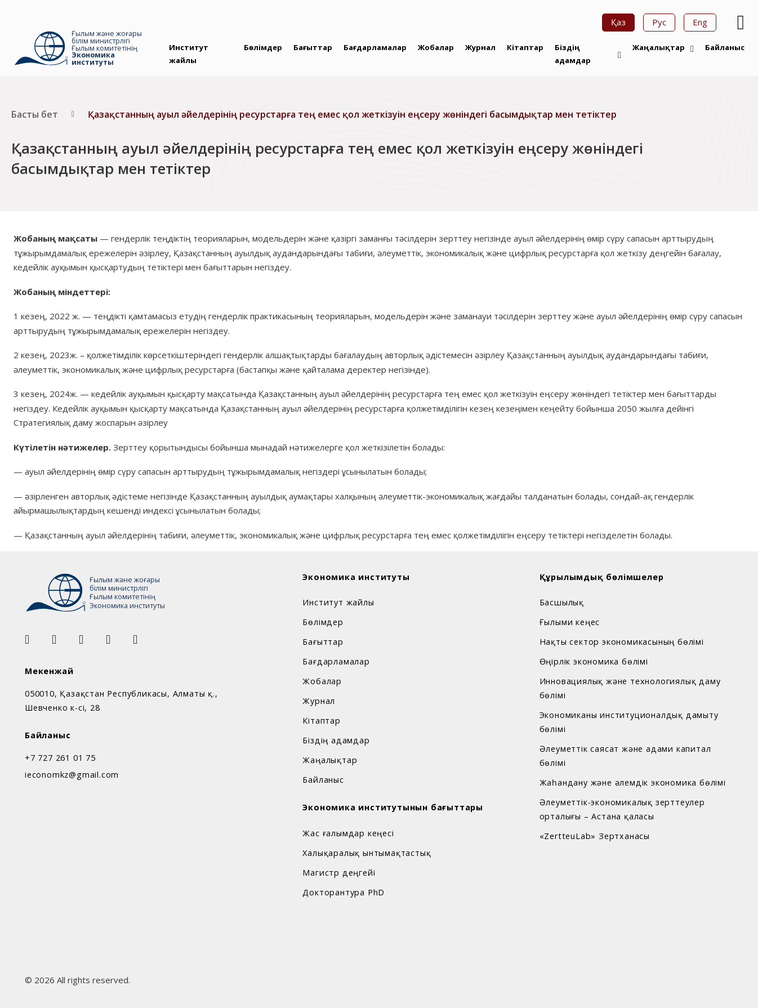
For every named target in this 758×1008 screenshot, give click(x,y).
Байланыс (724, 47)
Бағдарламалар (375, 47)
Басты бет (34, 114)
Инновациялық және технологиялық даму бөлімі (630, 688)
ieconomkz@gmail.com (72, 774)
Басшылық (561, 602)
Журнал (480, 47)
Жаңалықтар (658, 47)
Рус (659, 22)
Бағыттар (312, 47)
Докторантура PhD (343, 892)
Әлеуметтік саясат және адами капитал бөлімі (625, 755)
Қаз (618, 22)
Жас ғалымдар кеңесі (348, 833)
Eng (700, 22)
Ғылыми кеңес (569, 622)
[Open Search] (739, 22)
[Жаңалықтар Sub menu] (692, 48)
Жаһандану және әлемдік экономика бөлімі (632, 782)
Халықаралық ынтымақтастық (366, 853)
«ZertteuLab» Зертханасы (594, 836)
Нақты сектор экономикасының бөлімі (621, 641)
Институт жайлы (188, 53)
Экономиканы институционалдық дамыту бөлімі (629, 722)
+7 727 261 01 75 (60, 757)
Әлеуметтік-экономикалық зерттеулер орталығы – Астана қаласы (622, 809)
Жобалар (436, 47)
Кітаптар (525, 47)
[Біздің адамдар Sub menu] (619, 55)
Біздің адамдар (573, 53)
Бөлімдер (263, 47)
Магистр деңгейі (338, 872)
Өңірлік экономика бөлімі (593, 661)
